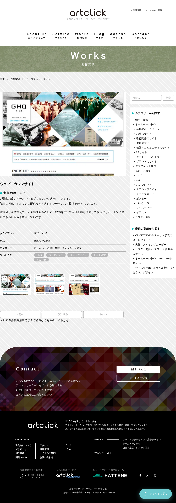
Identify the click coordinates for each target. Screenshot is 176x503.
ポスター (141, 198)
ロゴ (138, 175)
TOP (2, 79)
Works (82, 35)
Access (118, 35)
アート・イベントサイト (150, 157)
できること (21, 449)
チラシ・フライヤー (148, 189)
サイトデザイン (78, 255)
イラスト (141, 212)
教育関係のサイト (146, 138)
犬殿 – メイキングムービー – (151, 244)
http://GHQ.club (42, 240)
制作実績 (15, 79)
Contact (140, 35)
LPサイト (141, 152)
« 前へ (20, 314)
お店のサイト (144, 133)
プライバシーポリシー (105, 453)
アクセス (44, 445)
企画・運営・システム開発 (136, 447)
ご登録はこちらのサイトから (51, 320)
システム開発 (143, 217)
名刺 (138, 180)
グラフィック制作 (145, 166)
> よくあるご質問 (154, 10)
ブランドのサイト (146, 161)
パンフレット (144, 184)
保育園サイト (144, 143)
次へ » (103, 314)
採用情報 (44, 449)
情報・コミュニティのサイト (70, 248)
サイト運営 (100, 255)
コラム (67, 449)
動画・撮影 (141, 119)
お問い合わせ (138, 369)
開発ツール (21, 457)
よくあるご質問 (138, 378)
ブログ (67, 445)
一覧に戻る (62, 314)
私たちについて (23, 445)
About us (36, 35)
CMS (39, 255)
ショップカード (145, 194)
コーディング (56, 255)
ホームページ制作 (43, 248)
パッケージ (142, 203)
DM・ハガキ (143, 170)
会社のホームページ (148, 129)
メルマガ (41, 260)
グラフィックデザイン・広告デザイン (142, 439)
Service (61, 35)
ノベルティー (144, 208)
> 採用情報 (136, 10)
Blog (99, 35)
